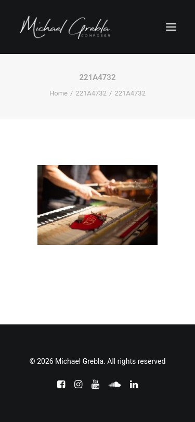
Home (58, 93)
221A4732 (91, 93)
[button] (171, 27)
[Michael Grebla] (65, 27)
